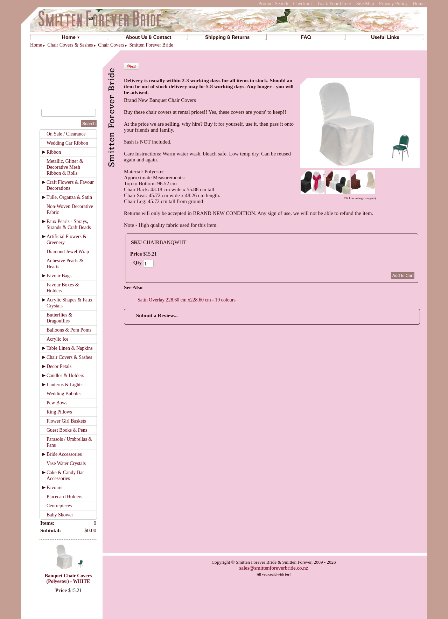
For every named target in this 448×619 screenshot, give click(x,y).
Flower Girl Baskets (66, 421)
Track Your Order (334, 3)
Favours (54, 487)
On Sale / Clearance (66, 134)
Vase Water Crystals (66, 463)
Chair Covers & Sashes (70, 45)
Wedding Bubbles (64, 393)
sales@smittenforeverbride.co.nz (273, 568)
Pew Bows (57, 402)
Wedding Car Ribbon (67, 143)
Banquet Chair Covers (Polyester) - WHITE (68, 578)
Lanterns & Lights (65, 384)
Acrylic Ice (58, 339)
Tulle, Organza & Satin (69, 197)
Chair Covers (111, 45)
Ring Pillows (59, 412)
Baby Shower (60, 514)
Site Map (365, 3)
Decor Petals (59, 366)
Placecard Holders (64, 496)
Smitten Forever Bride (151, 45)
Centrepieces (59, 505)
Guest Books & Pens (67, 430)
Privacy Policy (393, 3)
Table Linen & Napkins (70, 348)
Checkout (302, 3)
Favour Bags (59, 275)
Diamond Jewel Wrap (68, 251)
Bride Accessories (64, 454)
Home (419, 3)
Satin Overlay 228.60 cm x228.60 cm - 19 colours (187, 299)
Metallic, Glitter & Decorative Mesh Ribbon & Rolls (65, 167)
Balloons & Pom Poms (69, 330)
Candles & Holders (65, 375)
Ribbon (54, 152)
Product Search (273, 3)
